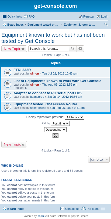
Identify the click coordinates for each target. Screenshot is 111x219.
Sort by (55, 123)
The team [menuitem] (92, 208)
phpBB (41, 216)
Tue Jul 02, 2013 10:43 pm (59, 73)
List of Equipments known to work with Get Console (57, 81)
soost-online (38, 107)
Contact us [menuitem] (72, 208)
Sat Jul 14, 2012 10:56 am (64, 96)
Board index (15, 24)
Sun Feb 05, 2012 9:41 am (67, 107)
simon (34, 73)
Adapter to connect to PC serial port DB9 (47, 93)
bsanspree (37, 96)
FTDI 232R (22, 70)
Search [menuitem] (106, 25)
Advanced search (80, 48)
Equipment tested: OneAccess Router (45, 104)
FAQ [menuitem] (31, 16)
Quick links (15, 16)
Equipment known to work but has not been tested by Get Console (80, 24)
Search (73, 48)
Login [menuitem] (104, 16)
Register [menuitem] (88, 16)
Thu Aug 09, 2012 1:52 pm (59, 84)
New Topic (12, 48)
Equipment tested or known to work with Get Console (43, 24)
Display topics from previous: (55, 117)
